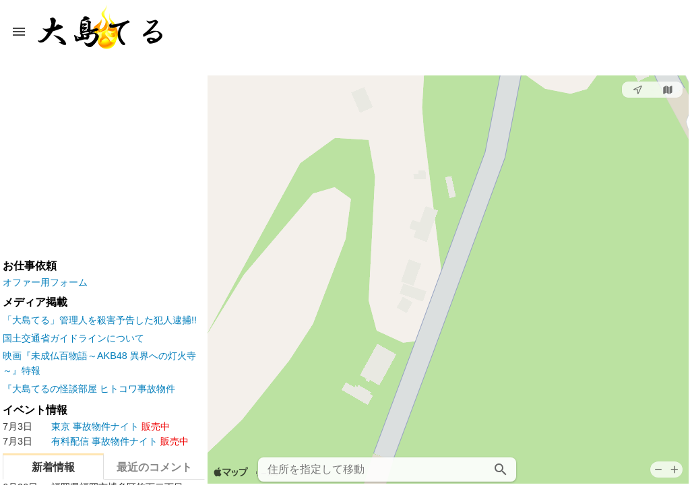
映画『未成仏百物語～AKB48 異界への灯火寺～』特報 (99, 363)
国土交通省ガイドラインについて (73, 338)
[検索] (501, 469)
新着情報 (53, 467)
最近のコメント (154, 467)
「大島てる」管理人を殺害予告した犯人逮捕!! (100, 320)
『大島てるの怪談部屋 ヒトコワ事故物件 (89, 388)
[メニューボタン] (19, 31)
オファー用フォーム (45, 282)
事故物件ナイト (86, 426)
